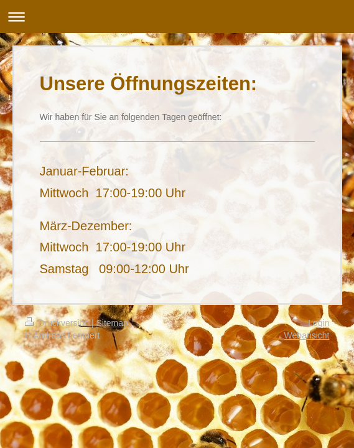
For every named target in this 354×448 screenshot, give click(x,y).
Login (318, 323)
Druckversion (58, 323)
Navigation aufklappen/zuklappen (177, 16)
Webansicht (307, 335)
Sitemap (112, 323)
